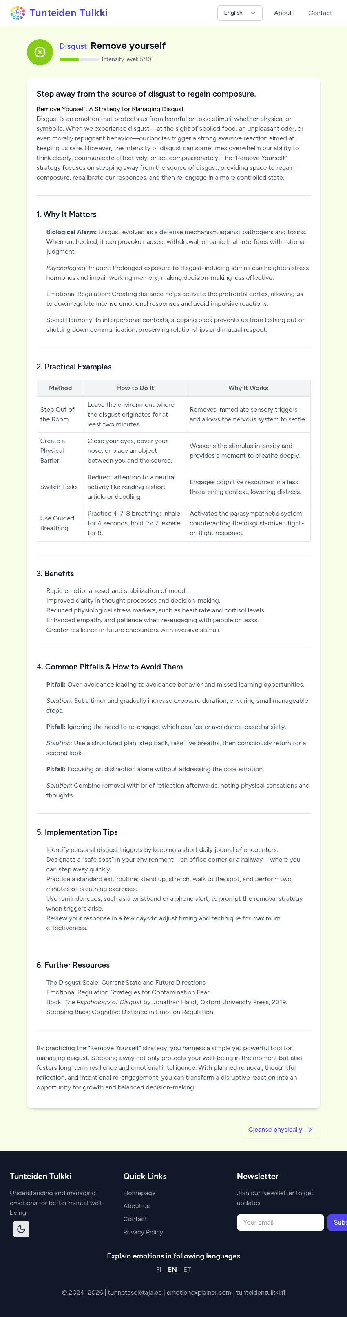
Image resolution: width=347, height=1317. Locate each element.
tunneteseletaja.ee (136, 1292)
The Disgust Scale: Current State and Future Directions (126, 982)
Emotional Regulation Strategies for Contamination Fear (128, 992)
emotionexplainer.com (200, 1292)
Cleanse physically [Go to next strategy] (281, 1130)
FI (158, 1269)
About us (136, 1206)
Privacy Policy (143, 1232)
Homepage (139, 1193)
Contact (320, 13)
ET (187, 1269)
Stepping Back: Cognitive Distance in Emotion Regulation (129, 1012)
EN (172, 1269)
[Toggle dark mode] (21, 1229)
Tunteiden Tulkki (58, 13)
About (283, 13)
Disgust (73, 46)
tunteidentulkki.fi (260, 1292)
